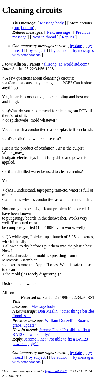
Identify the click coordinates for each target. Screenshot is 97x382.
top (16, 27)
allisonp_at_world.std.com (65, 64)
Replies (68, 37)
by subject (37, 50)
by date (76, 46)
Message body (52, 23)
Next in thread (44, 37)
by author (59, 50)
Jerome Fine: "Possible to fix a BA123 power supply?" (51, 332)
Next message (58, 32)
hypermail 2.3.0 (56, 371)
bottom (27, 27)
